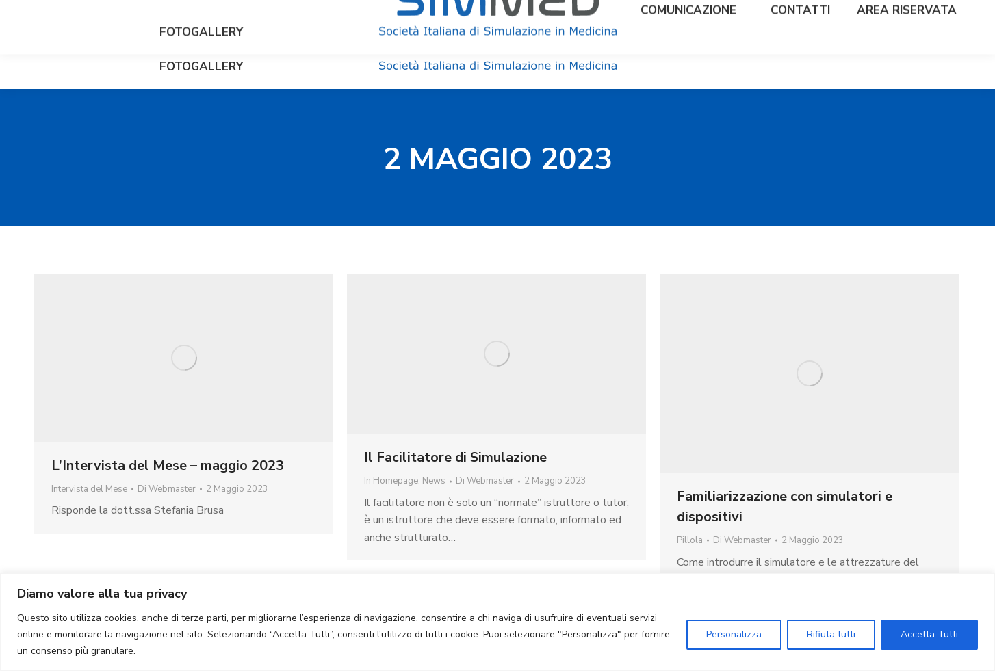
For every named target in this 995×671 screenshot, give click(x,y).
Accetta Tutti (929, 634)
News (433, 481)
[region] (497, 622)
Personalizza (734, 634)
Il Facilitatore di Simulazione (455, 457)
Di (167, 489)
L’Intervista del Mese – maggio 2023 (167, 465)
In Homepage (391, 481)
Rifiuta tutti (831, 634)
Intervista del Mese (89, 489)
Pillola (690, 540)
